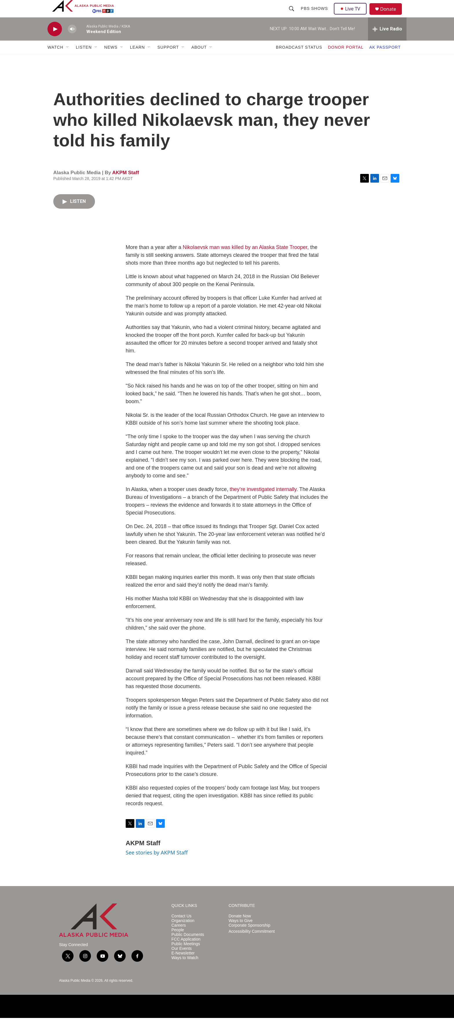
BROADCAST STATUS (299, 60)
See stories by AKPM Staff (157, 865)
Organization (182, 934)
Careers (178, 938)
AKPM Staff (125, 185)
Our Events (181, 961)
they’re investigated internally (263, 502)
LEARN (137, 60)
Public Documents (187, 947)
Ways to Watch (184, 971)
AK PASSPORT (385, 60)
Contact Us (181, 929)
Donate (392, 16)
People (177, 943)
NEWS (111, 60)
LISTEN (84, 60)
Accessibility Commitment (252, 944)
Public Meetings (185, 957)
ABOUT (199, 60)
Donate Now (240, 929)
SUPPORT (168, 60)
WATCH (55, 60)
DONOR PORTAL (346, 60)
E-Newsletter (183, 966)
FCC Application (185, 952)
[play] (54, 42)
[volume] (72, 42)
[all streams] (387, 42)
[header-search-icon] (292, 15)
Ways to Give (241, 934)
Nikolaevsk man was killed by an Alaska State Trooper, (246, 260)
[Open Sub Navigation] (67, 60)
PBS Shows (315, 15)
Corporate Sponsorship (249, 938)
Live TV (352, 15)
